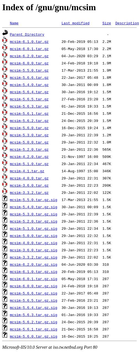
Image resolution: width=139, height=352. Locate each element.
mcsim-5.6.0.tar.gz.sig (33, 336)
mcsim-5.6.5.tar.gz (29, 99)
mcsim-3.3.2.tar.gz (29, 192)
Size (106, 22)
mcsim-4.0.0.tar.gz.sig (33, 242)
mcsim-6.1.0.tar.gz (29, 41)
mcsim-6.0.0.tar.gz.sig (33, 285)
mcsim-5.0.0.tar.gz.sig (33, 235)
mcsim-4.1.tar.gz (27, 170)
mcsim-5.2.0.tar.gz (29, 149)
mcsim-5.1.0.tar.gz (29, 163)
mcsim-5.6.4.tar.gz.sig (33, 307)
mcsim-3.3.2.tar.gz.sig (33, 257)
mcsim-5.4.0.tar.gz (29, 84)
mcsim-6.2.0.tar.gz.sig (33, 264)
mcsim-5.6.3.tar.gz (29, 106)
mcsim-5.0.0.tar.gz (29, 142)
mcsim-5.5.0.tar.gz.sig (33, 199)
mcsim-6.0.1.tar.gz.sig (33, 278)
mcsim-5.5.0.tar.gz (29, 70)
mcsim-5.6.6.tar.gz (29, 77)
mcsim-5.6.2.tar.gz (29, 120)
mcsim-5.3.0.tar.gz (29, 134)
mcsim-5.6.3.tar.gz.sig (33, 314)
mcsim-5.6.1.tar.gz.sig (33, 329)
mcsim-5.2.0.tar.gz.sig (33, 221)
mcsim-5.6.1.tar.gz (29, 113)
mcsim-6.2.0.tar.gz (29, 55)
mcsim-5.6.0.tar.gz (29, 127)
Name (14, 22)
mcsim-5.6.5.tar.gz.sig (33, 300)
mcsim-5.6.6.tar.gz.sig (33, 293)
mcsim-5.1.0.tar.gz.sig (33, 228)
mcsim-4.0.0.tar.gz (29, 178)
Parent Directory (27, 34)
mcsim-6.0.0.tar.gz (29, 63)
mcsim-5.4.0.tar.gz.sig (33, 206)
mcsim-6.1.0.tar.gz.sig (33, 271)
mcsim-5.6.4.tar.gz (29, 91)
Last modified (75, 22)
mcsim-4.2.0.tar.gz (29, 156)
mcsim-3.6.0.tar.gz (29, 185)
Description (127, 22)
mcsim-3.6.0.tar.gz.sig (33, 249)
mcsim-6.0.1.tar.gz (29, 48)
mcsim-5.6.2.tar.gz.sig (33, 321)
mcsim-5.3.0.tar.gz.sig (33, 214)
